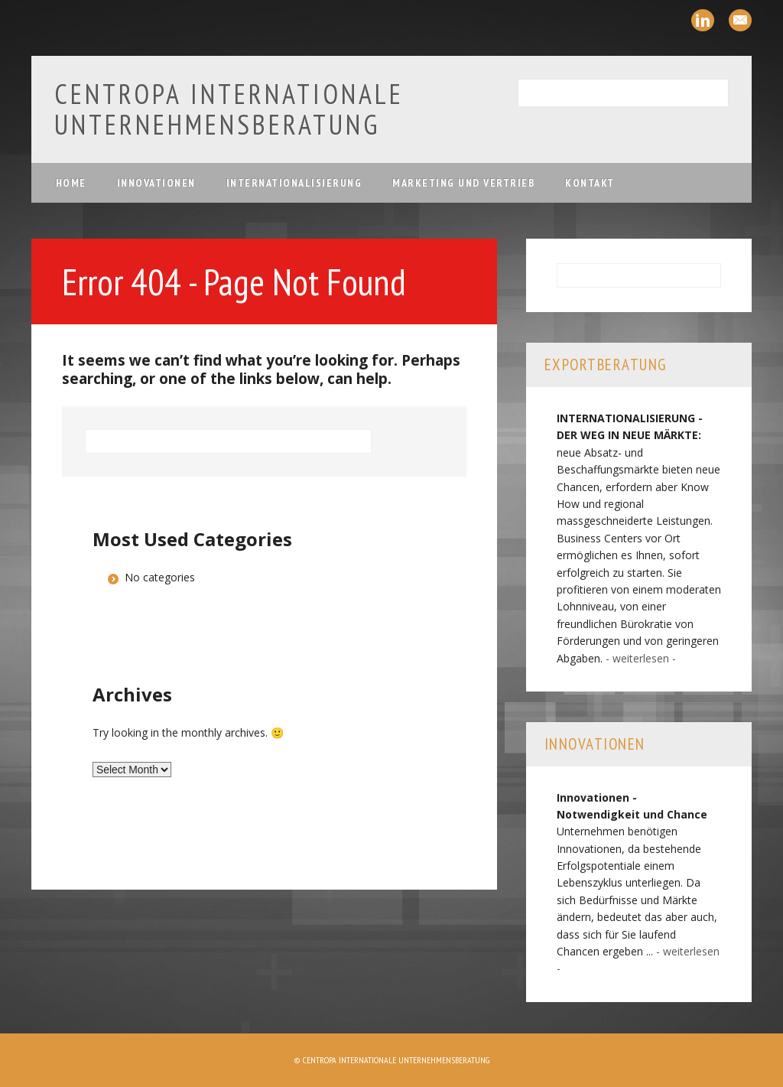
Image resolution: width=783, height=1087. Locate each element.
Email (740, 20)
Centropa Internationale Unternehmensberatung (229, 109)
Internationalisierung (294, 183)
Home (71, 183)
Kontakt (590, 183)
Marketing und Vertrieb (463, 183)
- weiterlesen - (641, 658)
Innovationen (156, 183)
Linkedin (702, 20)
